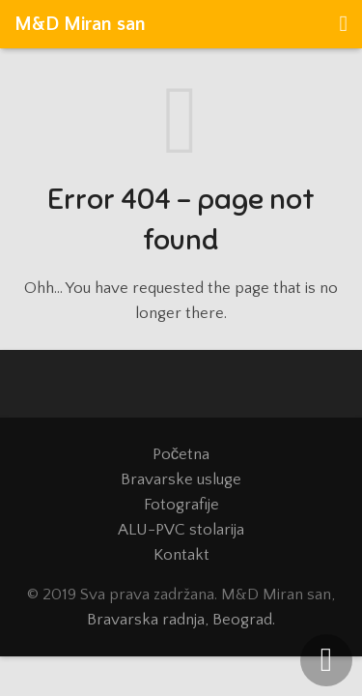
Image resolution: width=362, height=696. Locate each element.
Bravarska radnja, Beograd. (181, 619)
